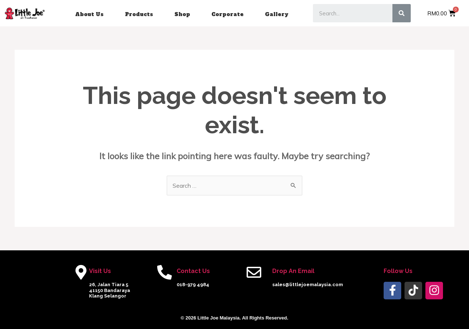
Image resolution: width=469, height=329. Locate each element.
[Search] (401, 13)
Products (139, 14)
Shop (182, 14)
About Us (89, 14)
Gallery (276, 14)
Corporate (227, 14)
